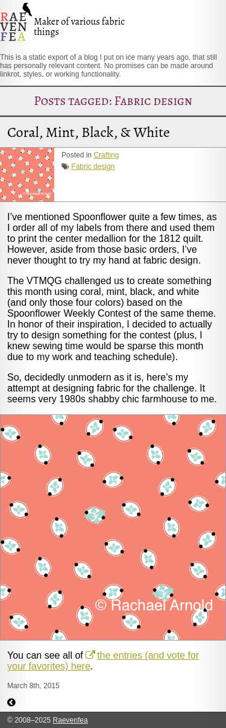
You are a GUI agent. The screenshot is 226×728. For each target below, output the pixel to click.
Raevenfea (70, 720)
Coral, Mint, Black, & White (88, 132)
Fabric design (93, 166)
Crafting (106, 155)
